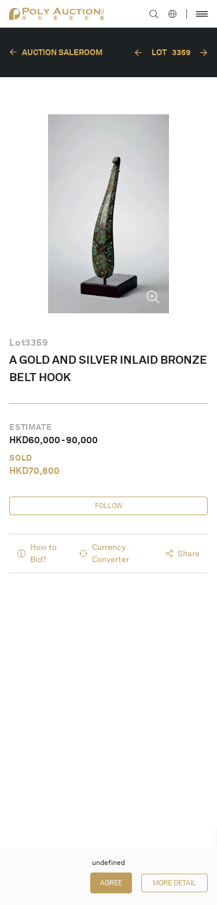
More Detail (174, 883)
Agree (111, 883)
